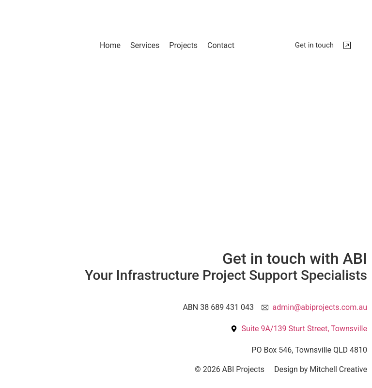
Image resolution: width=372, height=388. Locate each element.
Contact (220, 45)
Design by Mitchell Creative (320, 369)
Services (144, 45)
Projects (183, 45)
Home (110, 45)
